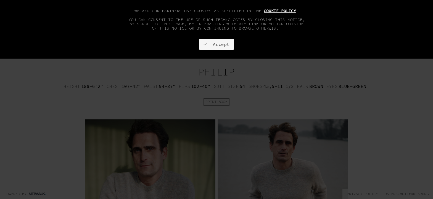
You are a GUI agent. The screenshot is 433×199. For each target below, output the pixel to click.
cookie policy (280, 10)
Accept (216, 44)
